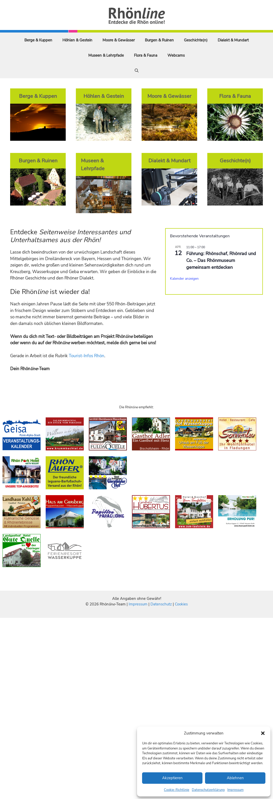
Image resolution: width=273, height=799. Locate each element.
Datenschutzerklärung (208, 790)
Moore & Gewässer (119, 40)
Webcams (176, 55)
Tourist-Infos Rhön (86, 356)
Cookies (181, 604)
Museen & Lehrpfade (106, 55)
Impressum (235, 790)
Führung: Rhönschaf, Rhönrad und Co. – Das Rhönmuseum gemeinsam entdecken (221, 260)
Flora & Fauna (145, 55)
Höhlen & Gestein (77, 40)
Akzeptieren (172, 777)
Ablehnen (235, 777)
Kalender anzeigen (184, 278)
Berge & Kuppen (38, 40)
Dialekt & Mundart (233, 40)
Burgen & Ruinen (159, 40)
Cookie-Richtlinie (176, 790)
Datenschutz (161, 604)
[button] (262, 733)
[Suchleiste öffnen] (137, 70)
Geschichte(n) (196, 40)
